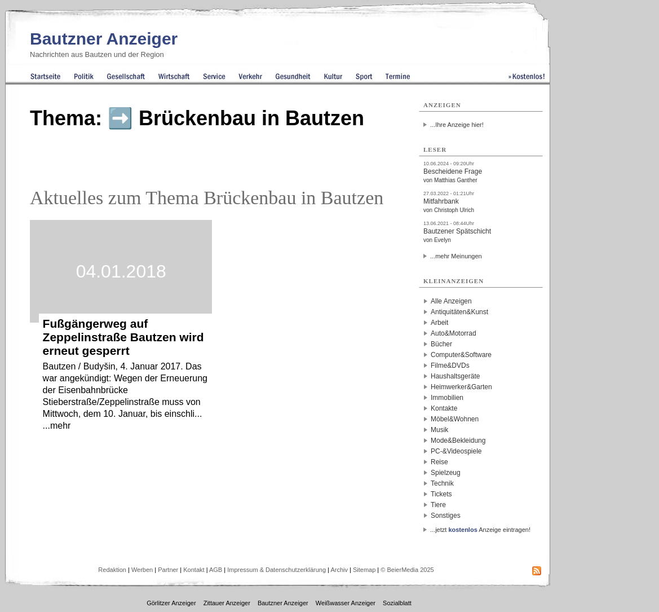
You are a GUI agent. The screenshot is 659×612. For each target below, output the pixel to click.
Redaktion (112, 569)
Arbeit (439, 322)
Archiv (339, 569)
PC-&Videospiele (456, 451)
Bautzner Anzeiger (104, 38)
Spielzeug (446, 472)
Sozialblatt (397, 603)
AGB (215, 569)
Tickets (441, 494)
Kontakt (193, 569)
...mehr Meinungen (456, 256)
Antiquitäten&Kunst (459, 312)
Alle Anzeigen (451, 301)
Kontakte (444, 408)
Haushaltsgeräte (455, 376)
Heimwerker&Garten (461, 387)
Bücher (441, 344)
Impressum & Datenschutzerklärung (276, 569)
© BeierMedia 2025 (407, 569)
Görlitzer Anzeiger (171, 603)
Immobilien (447, 397)
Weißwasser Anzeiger (345, 603)
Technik (442, 483)
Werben (142, 569)
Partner (168, 569)
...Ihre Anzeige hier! (457, 124)
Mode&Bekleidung (458, 440)
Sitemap (364, 569)
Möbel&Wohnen (455, 419)
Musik (439, 430)
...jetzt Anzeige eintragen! (480, 529)
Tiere (438, 505)
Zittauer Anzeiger (227, 603)
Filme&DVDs (450, 365)
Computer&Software (461, 355)
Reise (439, 462)
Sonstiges (446, 515)
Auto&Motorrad (453, 333)
